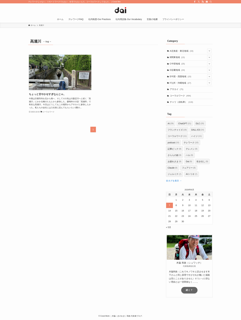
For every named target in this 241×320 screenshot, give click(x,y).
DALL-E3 (197, 129)
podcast (173, 142)
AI (171, 123)
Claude (172, 167)
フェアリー (189, 167)
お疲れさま (174, 161)
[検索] (211, 1)
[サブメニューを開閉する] (209, 51)
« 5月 (168, 227)
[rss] (203, 1)
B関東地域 (191, 57)
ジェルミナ (174, 174)
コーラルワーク (180, 95)
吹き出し (202, 161)
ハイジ (196, 136)
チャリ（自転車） (181, 102)
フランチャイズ (177, 129)
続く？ (189, 290)
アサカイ (176, 89)
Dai (189, 161)
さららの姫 (174, 155)
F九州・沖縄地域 (191, 83)
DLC (200, 123)
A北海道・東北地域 (191, 51)
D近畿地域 (191, 70)
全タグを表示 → (174, 180)
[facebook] (195, 1)
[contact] (207, 1)
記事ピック (174, 148)
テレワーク (191, 142)
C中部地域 (191, 64)
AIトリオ (191, 174)
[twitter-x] (199, 1)
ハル (189, 155)
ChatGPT (184, 123)
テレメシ (191, 148)
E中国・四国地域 (191, 76)
